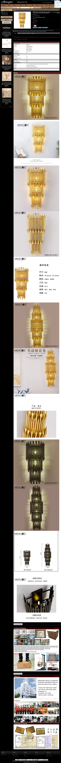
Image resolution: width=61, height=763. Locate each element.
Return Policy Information (40, 753)
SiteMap (44, 0)
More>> (10, 106)
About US (2, 752)
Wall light (34, 5)
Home (2, 5)
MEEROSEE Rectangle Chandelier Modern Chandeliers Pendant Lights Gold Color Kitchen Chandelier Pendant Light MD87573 (7, 34)
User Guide (48, 752)
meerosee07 (58, 5)
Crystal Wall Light (23, 9)
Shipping (25, 752)
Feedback (41, 0)
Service (36, 752)
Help (38, 0)
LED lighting (6, 5)
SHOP (48, 5)
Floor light (39, 5)
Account (57, 7)
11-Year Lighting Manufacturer (47, 2)
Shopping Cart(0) (5, 13)
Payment (14, 752)
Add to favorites (48, 0)
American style (29, 5)
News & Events (53, 5)
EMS (25, 754)
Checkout (53, 7)
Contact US (4, 754)
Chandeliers (12, 5)
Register (34, 0)
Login (36, 0)
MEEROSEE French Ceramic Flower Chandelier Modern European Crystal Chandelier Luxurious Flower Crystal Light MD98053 (7, 101)
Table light (44, 5)
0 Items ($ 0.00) (45, 7)
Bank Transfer (15, 753)
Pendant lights (17, 5)
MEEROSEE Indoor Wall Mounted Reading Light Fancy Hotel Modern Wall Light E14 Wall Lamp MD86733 (30, 31)
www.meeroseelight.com (20, 761)
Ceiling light (23, 5)
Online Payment (15, 754)
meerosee (57, 3)
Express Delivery (27, 753)
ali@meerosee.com (28, 762)
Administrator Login (34, 762)
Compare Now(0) (5, 14)
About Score (49, 754)
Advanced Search (37, 7)
